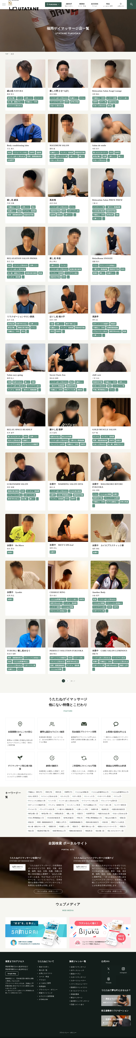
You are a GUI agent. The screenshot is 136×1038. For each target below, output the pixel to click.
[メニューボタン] (4, 4)
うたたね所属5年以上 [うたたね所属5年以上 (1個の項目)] (120, 792)
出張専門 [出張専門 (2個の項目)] (91, 813)
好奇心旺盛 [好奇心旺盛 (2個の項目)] (68, 818)
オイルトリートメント (79, 991)
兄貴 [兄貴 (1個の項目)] (80, 813)
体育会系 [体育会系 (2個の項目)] (59, 813)
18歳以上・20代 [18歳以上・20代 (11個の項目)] (35, 792)
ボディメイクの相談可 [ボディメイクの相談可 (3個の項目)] (37, 805)
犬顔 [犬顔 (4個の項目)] (105, 822)
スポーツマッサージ (78, 977)
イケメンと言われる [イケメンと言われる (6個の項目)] (49, 796)
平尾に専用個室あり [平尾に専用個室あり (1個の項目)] (94, 818)
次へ (72, 681)
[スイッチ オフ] (131, 4)
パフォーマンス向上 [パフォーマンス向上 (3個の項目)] (90, 801)
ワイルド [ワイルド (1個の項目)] (33, 809)
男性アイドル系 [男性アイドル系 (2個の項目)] (118, 822)
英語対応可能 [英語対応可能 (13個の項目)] (43, 831)
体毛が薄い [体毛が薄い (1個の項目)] (46, 813)
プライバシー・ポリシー (68, 1032)
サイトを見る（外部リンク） (48, 891)
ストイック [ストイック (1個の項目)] (89, 796)
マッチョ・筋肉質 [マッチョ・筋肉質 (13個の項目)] (56, 805)
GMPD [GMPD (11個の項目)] (68, 792)
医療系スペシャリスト (79, 987)
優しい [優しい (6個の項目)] (70, 813)
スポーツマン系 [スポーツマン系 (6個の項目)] (104, 796)
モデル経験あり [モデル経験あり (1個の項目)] (90, 805)
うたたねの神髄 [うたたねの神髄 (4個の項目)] (82, 792)
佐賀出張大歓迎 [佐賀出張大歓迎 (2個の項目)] (119, 809)
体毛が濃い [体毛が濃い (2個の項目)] (33, 813)
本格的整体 (75, 994)
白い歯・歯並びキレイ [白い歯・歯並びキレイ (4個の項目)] (37, 826)
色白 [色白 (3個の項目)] (31, 831)
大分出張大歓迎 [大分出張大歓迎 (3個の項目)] (54, 818)
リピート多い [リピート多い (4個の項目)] (105, 805)
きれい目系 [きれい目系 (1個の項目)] (33, 796)
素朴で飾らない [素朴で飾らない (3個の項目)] (88, 826)
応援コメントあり (77, 1004)
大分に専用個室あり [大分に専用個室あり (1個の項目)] (36, 818)
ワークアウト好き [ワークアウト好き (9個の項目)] (47, 809)
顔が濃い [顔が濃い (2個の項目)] (100, 831)
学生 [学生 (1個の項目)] (79, 818)
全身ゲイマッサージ (78, 967)
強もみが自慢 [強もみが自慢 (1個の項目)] (111, 818)
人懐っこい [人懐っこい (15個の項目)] (82, 809)
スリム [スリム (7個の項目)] (118, 796)
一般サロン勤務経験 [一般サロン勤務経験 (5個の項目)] (65, 809)
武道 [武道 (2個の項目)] (31, 822)
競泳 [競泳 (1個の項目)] (75, 826)
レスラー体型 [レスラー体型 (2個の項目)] (120, 805)
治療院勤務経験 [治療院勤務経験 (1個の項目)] (76, 822)
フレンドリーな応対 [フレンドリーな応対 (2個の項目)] (109, 801)
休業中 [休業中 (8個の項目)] (95, 809)
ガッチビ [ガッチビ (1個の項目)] (65, 796)
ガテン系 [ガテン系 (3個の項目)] (77, 796)
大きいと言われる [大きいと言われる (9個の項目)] (120, 813)
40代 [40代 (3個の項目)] (58, 792)
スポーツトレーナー (78, 981)
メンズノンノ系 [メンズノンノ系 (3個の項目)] (74, 805)
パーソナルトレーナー (79, 984)
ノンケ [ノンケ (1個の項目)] (52, 801)
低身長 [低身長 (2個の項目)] (105, 809)
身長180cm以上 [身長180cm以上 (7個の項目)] (59, 831)
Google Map (12, 973)
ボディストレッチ (77, 970)
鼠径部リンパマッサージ (80, 1001)
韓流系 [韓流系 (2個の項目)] (89, 831)
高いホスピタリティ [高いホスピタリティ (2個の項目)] (115, 831)
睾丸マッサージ (76, 998)
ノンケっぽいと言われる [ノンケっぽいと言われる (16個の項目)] (69, 801)
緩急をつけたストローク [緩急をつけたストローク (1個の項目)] (107, 826)
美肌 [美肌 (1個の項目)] (122, 826)
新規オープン (76, 974)
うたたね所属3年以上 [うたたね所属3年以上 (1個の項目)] (100, 792)
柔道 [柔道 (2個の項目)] (122, 818)
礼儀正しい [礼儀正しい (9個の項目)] (64, 826)
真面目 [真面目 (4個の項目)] (52, 826)
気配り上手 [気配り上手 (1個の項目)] (61, 822)
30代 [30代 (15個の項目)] (49, 792)
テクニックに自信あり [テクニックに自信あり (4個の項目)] (37, 801)
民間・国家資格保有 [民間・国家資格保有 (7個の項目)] (45, 822)
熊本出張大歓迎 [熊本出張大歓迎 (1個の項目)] (92, 822)
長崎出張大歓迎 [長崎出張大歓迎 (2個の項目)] (76, 831)
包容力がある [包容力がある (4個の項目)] (104, 813)
